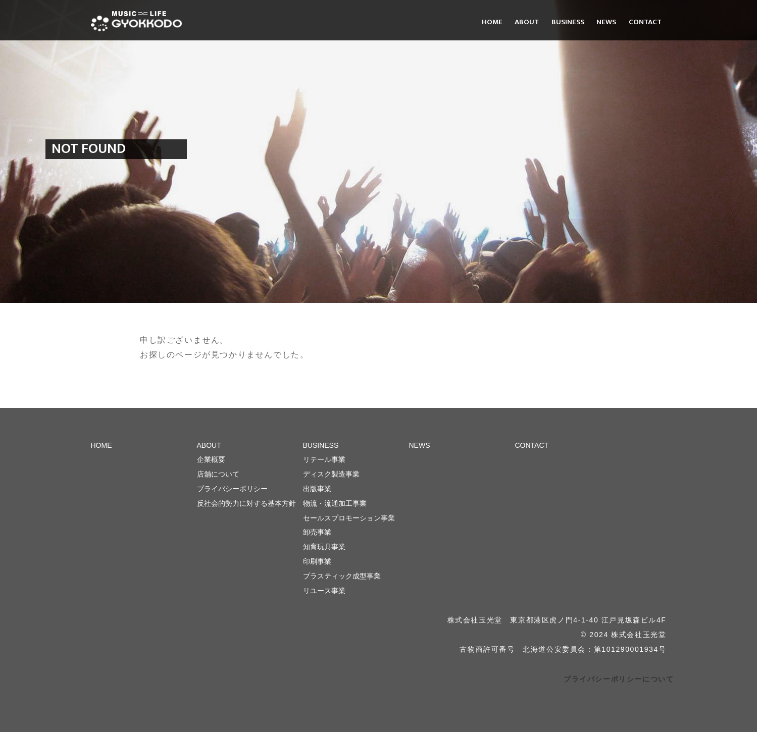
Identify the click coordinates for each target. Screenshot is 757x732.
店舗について (218, 474)
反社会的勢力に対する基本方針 (246, 503)
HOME (492, 22)
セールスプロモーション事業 (349, 518)
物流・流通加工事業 (335, 503)
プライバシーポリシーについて (619, 679)
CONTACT (645, 22)
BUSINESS (567, 22)
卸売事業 (317, 532)
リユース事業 (324, 591)
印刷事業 (317, 561)
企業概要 (211, 459)
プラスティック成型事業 (342, 576)
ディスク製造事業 (331, 474)
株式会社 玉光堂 (136, 21)
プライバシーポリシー (232, 489)
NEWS (606, 22)
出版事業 (317, 489)
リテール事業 (324, 459)
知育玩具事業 (324, 547)
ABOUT (527, 22)
